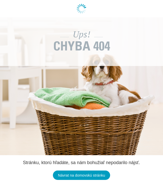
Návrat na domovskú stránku (81, 175)
